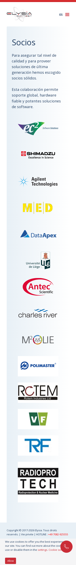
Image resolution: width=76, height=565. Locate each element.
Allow (10, 561)
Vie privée (27, 534)
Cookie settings (58, 550)
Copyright (13, 530)
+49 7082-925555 (58, 534)
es (61, 14)
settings (42, 550)
